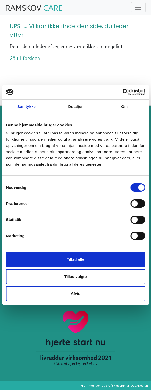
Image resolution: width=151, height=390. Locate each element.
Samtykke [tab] (26, 106)
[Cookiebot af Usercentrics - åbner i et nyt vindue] (122, 92)
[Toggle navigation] (138, 7)
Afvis (75, 293)
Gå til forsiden (25, 58)
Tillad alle (75, 259)
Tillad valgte (75, 276)
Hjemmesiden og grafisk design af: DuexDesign (114, 385)
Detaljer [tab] (75, 106)
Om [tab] (124, 106)
